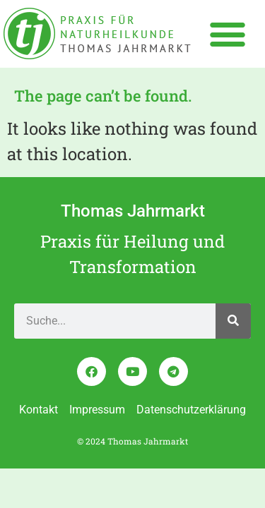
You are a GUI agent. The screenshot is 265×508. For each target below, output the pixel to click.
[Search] (233, 321)
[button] (227, 33)
